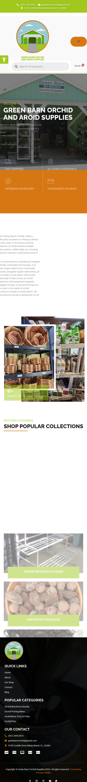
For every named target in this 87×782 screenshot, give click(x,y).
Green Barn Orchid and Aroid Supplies (32, 58)
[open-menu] (78, 42)
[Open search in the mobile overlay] (40, 66)
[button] (4, 59)
